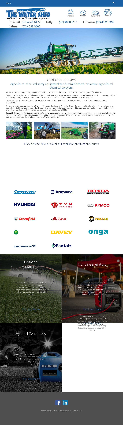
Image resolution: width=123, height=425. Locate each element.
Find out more (31, 309)
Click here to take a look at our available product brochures (61, 144)
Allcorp (74, 411)
